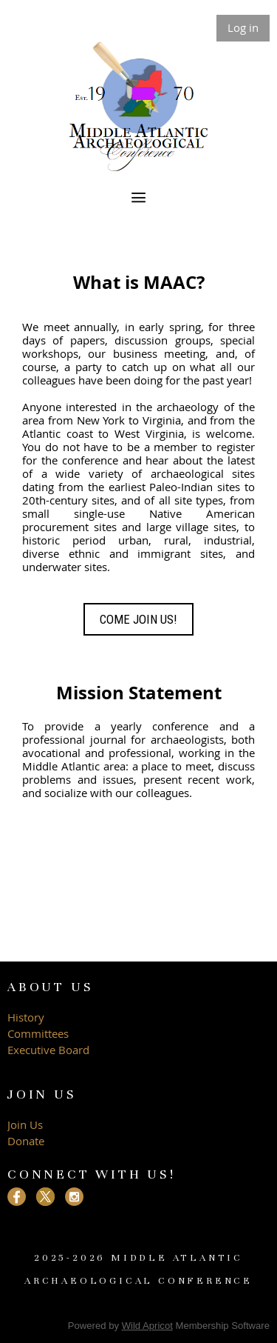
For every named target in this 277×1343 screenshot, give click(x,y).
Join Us (25, 1124)
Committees (38, 1033)
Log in (243, 27)
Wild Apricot (147, 1325)
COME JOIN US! (138, 619)
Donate (25, 1140)
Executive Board (49, 1049)
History (25, 1017)
